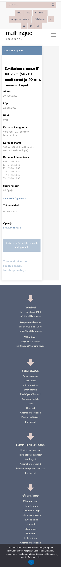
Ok (31, 562)
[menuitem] (52, 35)
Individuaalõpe (30, 385)
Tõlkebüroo (39, 19)
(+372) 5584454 (32, 312)
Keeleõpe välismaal (30, 394)
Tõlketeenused (30, 501)
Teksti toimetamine (31, 515)
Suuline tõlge (31, 520)
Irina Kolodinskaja (12, 227)
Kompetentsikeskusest (30, 455)
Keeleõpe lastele (30, 399)
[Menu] (52, 35)
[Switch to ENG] (19, 13)
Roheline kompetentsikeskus (30, 469)
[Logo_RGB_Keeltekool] (25, 35)
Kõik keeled (30, 381)
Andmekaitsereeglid (30, 413)
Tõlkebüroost (30, 529)
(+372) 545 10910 (32, 327)
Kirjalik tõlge (31, 506)
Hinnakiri (30, 524)
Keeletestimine (30, 376)
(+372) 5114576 (32, 342)
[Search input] (29, 5)
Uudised (30, 408)
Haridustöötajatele (30, 450)
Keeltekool (40, 13)
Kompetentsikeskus (20, 19)
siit (38, 557)
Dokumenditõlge (31, 511)
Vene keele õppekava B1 (15, 198)
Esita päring (30, 538)
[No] (57, 555)
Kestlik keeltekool (30, 417)
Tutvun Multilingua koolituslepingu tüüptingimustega (15, 266)
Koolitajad (30, 459)
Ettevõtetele (30, 390)
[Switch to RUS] (28, 13)
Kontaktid (30, 422)
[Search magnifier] (53, 5)
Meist (30, 404)
